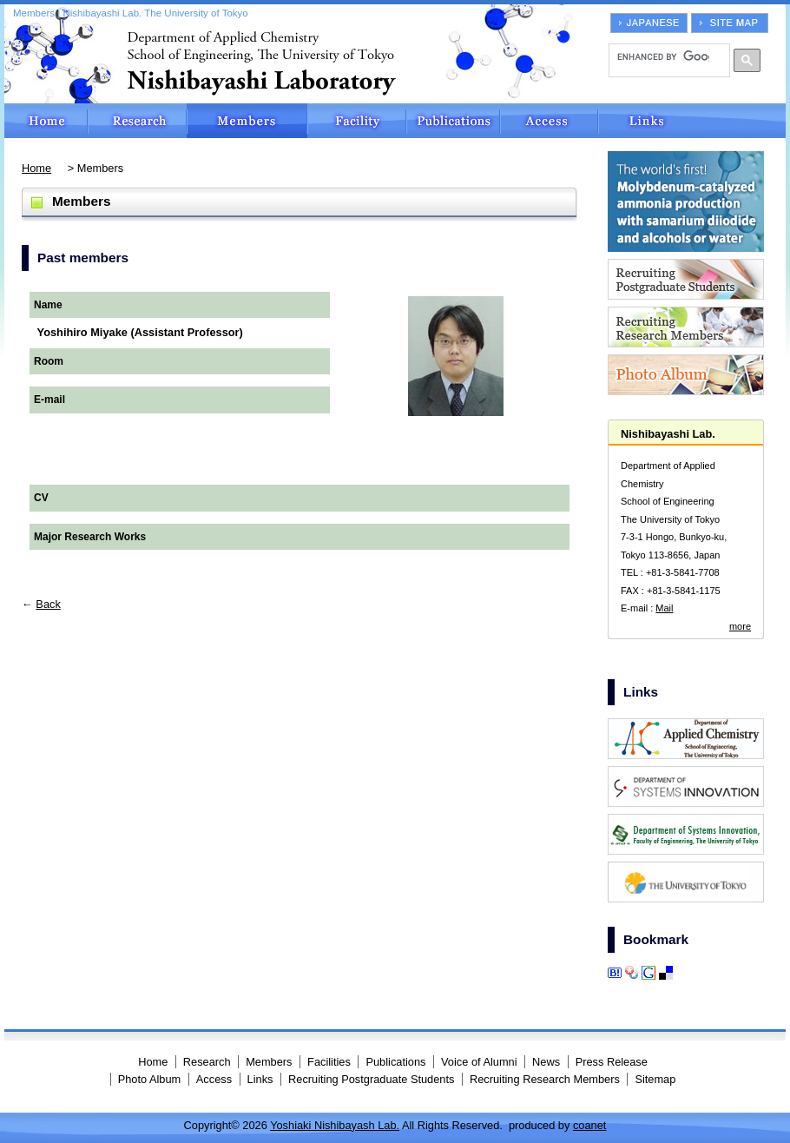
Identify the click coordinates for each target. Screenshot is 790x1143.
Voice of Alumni (479, 1061)
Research (137, 120)
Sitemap (655, 1079)
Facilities (356, 120)
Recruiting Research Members (545, 1079)
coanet (589, 1125)
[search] (663, 56)
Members (247, 120)
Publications (453, 120)
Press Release (612, 1061)
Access (549, 120)
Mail (664, 608)
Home (46, 120)
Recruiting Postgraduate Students (371, 1079)
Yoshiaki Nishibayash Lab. (334, 1125)
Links (692, 120)
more (740, 626)
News (546, 1061)
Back (48, 604)
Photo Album (149, 1079)
